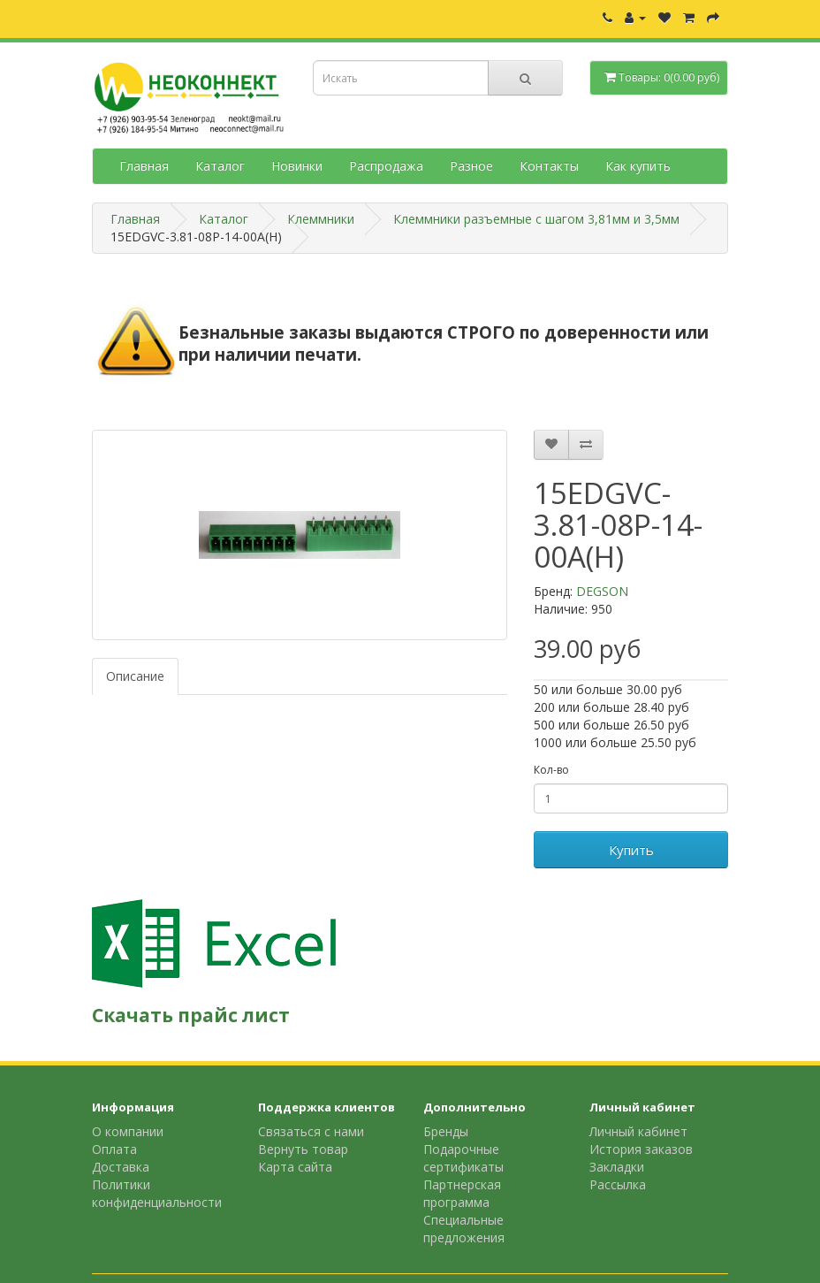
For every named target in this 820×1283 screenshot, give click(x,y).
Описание (135, 676)
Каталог (220, 165)
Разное (471, 165)
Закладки (616, 1166)
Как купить (638, 165)
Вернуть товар (303, 1149)
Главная (144, 165)
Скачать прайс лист (191, 1015)
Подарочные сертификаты (463, 1158)
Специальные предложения (464, 1228)
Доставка (120, 1166)
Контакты (549, 165)
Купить (631, 850)
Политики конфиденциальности (157, 1193)
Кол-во (551, 769)
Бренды (445, 1131)
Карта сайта (295, 1166)
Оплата (114, 1149)
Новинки (297, 165)
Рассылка (617, 1184)
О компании (127, 1131)
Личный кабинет (638, 1131)
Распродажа (386, 165)
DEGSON (602, 591)
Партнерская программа (462, 1193)
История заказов (641, 1149)
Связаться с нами (311, 1131)
